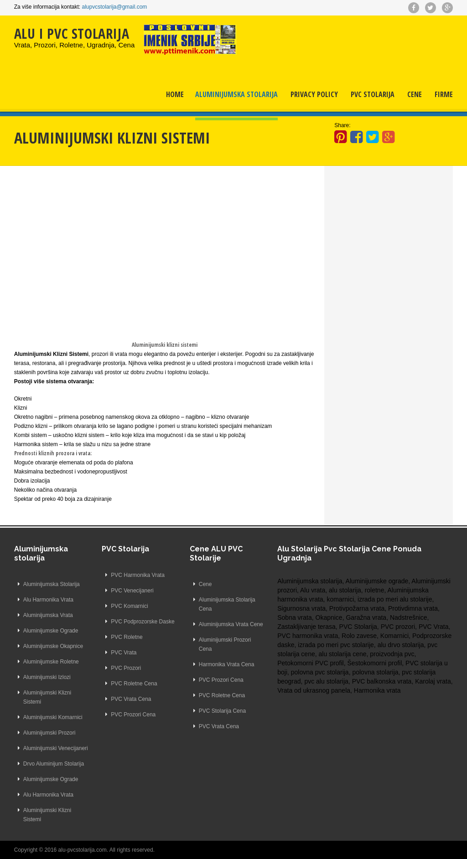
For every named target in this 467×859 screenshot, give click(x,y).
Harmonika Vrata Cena (226, 664)
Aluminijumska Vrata (48, 615)
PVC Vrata (123, 652)
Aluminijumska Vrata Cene (231, 624)
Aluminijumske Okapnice (53, 646)
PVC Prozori (126, 668)
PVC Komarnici (129, 606)
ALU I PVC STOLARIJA (71, 33)
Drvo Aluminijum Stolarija (53, 764)
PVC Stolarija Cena (222, 711)
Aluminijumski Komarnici (53, 717)
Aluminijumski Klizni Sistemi (47, 697)
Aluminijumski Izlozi (47, 677)
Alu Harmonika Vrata (48, 600)
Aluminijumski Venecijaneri (55, 748)
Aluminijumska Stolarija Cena (227, 604)
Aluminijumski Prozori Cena (225, 644)
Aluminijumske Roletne (51, 661)
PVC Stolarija (372, 94)
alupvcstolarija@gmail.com (114, 7)
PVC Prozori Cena (133, 714)
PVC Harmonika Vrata (138, 575)
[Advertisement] (165, 243)
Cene (414, 94)
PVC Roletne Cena (134, 683)
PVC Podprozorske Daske (142, 621)
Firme (444, 94)
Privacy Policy (314, 94)
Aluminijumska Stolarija (236, 94)
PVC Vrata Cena (131, 699)
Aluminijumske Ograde (50, 631)
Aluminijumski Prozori (49, 733)
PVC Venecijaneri (132, 590)
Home (175, 94)
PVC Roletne (126, 637)
